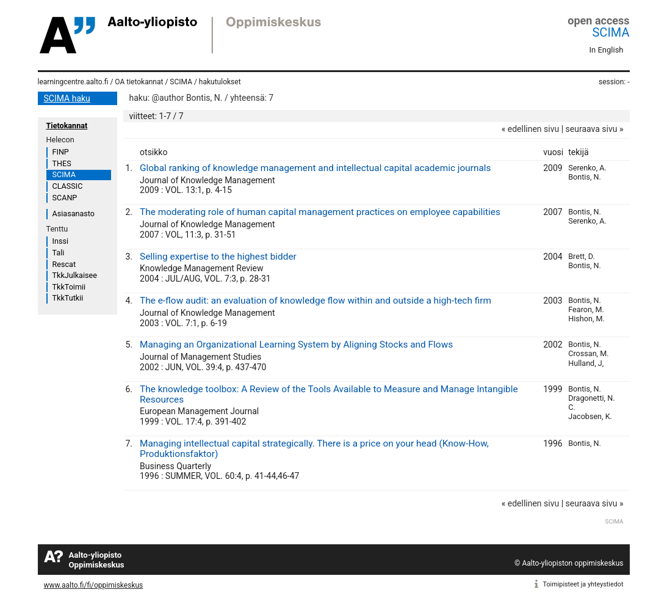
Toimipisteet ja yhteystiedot (583, 584)
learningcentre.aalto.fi (73, 82)
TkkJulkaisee (74, 275)
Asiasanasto (73, 213)
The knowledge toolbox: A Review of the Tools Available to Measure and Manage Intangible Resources (329, 394)
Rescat (64, 264)
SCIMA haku (67, 98)
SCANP (65, 197)
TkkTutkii (68, 297)
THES (61, 163)
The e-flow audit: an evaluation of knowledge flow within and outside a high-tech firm (315, 300)
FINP (60, 151)
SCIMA (610, 32)
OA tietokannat (139, 82)
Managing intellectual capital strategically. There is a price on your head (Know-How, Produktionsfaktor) (314, 448)
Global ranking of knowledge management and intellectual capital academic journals (315, 167)
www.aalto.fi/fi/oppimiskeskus (93, 585)
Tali (58, 252)
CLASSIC (67, 186)
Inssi (60, 241)
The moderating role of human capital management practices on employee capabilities (320, 211)
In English (606, 49)
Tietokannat (67, 125)
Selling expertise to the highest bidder (218, 256)
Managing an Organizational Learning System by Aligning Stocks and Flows (296, 344)
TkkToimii (69, 286)
